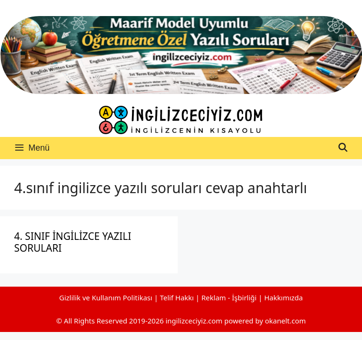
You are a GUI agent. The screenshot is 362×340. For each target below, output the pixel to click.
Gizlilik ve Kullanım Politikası (105, 297)
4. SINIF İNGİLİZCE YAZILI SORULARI (72, 242)
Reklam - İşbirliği (229, 297)
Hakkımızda (283, 297)
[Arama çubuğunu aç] (343, 148)
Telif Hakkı (177, 297)
